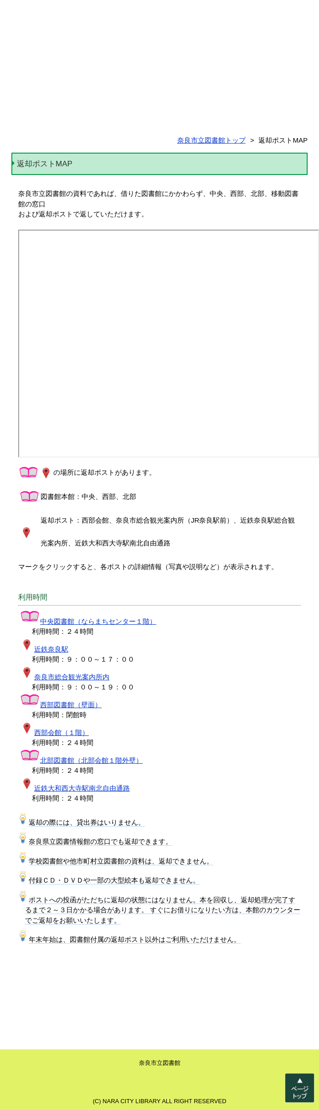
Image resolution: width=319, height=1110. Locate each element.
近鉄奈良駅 (44, 649)
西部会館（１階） (54, 732)
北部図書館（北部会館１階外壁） (81, 760)
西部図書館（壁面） (61, 705)
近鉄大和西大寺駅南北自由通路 (75, 788)
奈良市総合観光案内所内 (64, 677)
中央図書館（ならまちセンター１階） (88, 621)
